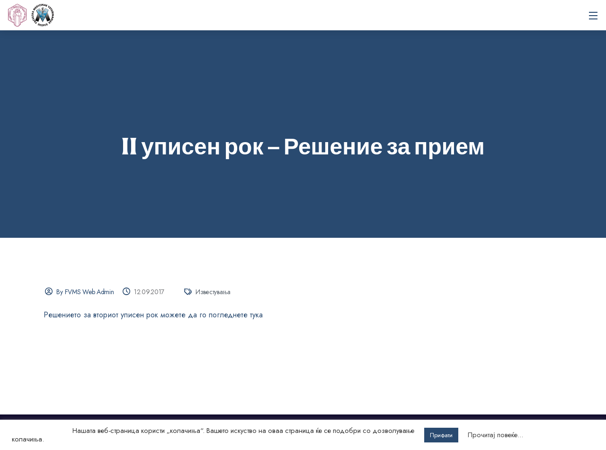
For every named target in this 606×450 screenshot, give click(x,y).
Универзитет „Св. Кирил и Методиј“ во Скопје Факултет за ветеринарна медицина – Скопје (42, 15)
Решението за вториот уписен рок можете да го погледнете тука (153, 314)
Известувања (213, 292)
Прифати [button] (441, 435)
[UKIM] (17, 15)
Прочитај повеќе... (495, 435)
